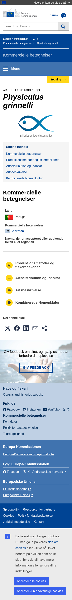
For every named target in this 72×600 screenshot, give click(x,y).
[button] (8, 328)
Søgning (63, 26)
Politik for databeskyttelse (20, 427)
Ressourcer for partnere (39, 509)
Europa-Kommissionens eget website (28, 454)
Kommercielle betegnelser (17, 43)
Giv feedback (36, 368)
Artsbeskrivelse (16, 172)
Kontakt (39, 521)
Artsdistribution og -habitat (24, 166)
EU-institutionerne (15, 489)
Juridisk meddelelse (16, 521)
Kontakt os (10, 421)
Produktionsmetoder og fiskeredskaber (32, 159)
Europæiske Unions (16, 495)
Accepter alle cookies (31, 581)
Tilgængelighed (13, 433)
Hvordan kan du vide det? (52, 2)
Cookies (8, 515)
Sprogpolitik (11, 509)
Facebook (11, 471)
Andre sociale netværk (47, 471)
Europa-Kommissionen (15, 39)
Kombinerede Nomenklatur (24, 178)
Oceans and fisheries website (23, 394)
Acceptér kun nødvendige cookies (40, 591)
